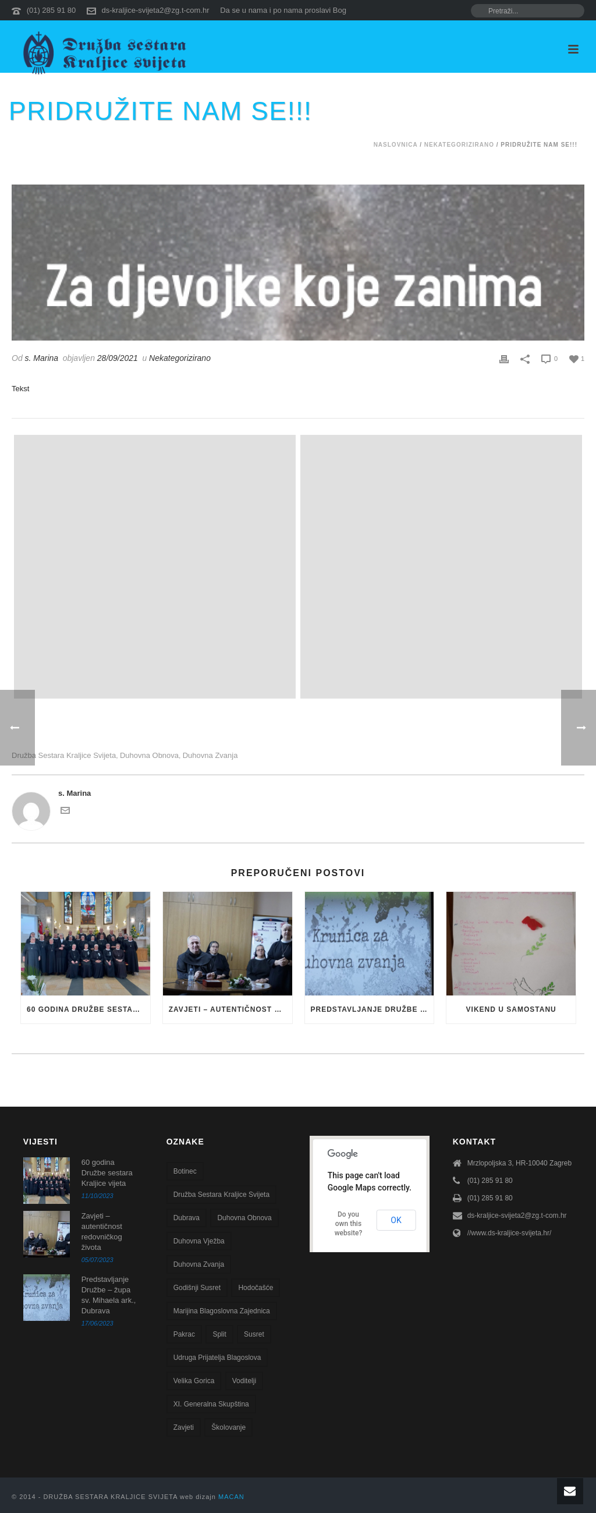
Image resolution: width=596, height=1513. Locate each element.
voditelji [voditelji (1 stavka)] (244, 1381)
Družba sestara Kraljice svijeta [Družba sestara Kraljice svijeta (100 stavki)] (221, 1194)
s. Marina (42, 358)
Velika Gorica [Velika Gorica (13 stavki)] (194, 1381)
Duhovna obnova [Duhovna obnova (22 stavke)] (244, 1218)
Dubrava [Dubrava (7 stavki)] (186, 1218)
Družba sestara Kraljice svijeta (64, 755)
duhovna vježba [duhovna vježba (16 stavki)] (199, 1241)
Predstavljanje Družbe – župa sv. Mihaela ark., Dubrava (372, 1009)
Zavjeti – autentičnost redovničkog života (230, 1009)
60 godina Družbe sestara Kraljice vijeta (88, 1009)
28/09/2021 (117, 358)
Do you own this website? (349, 1223)
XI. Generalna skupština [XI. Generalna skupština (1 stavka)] (211, 1404)
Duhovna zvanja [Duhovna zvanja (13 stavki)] (198, 1264)
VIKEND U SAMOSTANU (511, 1009)
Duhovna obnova (149, 755)
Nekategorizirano (459, 144)
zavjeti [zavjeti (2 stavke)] (183, 1427)
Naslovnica (396, 144)
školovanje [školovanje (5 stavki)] (228, 1427)
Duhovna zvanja (210, 755)
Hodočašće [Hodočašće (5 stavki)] (255, 1288)
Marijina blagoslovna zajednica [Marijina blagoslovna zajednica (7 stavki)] (221, 1311)
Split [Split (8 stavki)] (219, 1334)
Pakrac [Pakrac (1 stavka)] (184, 1334)
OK (396, 1220)
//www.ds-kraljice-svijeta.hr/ (509, 1233)
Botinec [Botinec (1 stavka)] (185, 1171)
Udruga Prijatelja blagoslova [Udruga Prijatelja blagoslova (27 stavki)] (217, 1357)
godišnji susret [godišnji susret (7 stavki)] (197, 1288)
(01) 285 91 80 (51, 10)
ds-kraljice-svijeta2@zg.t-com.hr (155, 10)
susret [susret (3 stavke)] (254, 1334)
